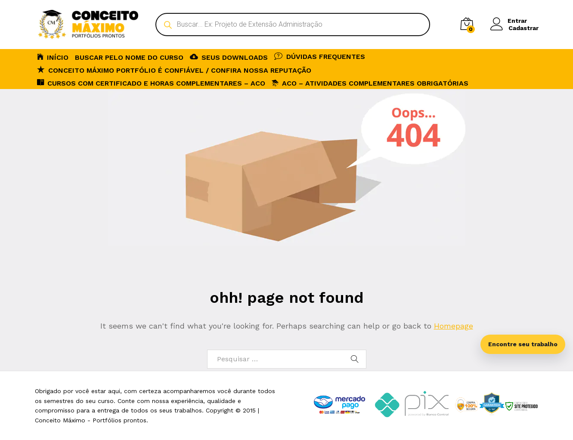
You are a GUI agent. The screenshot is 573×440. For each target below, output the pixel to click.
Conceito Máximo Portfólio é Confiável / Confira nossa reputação (174, 69)
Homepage (453, 325)
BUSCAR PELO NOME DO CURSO (129, 57)
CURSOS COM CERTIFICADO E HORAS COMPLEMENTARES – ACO (151, 82)
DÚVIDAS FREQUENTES (319, 56)
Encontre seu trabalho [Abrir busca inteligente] (523, 344)
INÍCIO (52, 56)
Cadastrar (523, 28)
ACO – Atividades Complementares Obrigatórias (370, 83)
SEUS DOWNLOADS (229, 56)
